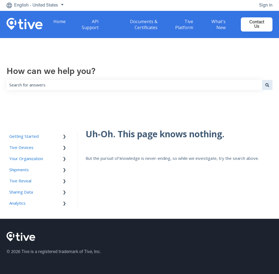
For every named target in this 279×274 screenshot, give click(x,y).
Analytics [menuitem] (17, 203)
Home (59, 21)
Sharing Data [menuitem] (21, 192)
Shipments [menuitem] (19, 169)
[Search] (267, 85)
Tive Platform (184, 24)
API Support (90, 24)
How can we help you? (51, 71)
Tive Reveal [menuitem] (20, 180)
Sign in (265, 5)
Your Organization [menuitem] (26, 158)
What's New (218, 24)
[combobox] (134, 85)
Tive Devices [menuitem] (21, 147)
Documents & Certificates (143, 24)
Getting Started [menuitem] (24, 136)
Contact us (256, 24)
